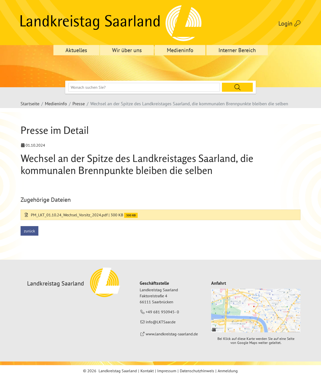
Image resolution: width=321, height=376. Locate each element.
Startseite (30, 104)
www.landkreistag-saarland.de (172, 333)
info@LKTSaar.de (161, 321)
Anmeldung (228, 370)
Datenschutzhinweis (197, 370)
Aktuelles (76, 50)
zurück (29, 230)
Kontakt (147, 370)
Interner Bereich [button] (237, 50)
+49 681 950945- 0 (162, 311)
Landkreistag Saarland (118, 370)
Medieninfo (56, 104)
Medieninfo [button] (180, 50)
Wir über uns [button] (127, 50)
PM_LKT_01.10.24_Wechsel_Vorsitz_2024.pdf (66, 214)
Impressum (166, 370)
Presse (78, 104)
